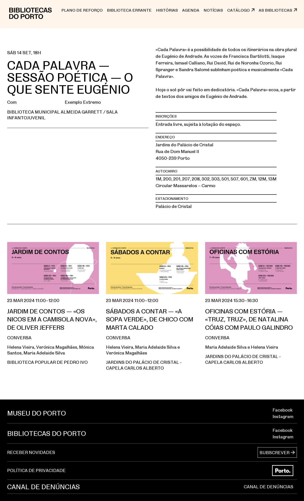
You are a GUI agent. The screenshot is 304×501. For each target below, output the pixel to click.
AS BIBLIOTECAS (275, 10)
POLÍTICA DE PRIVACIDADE (36, 470)
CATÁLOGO (238, 10)
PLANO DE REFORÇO (82, 10)
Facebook (283, 410)
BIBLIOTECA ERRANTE (129, 10)
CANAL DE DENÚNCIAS (268, 486)
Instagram (283, 416)
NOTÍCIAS (213, 10)
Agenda (190, 10)
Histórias (167, 10)
